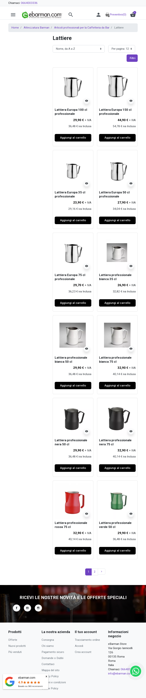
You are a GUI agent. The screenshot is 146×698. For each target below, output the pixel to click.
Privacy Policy (50, 676)
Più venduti (15, 652)
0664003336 (29, 3)
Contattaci (48, 664)
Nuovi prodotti (17, 646)
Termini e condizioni (54, 682)
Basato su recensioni (30, 686)
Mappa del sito (51, 670)
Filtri (132, 58)
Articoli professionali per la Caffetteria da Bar (81, 27)
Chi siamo (48, 646)
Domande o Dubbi (52, 658)
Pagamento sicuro (53, 652)
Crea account (83, 652)
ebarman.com (26, 677)
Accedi (79, 646)
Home (15, 27)
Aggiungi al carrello (73, 137)
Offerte (12, 640)
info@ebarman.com (120, 673)
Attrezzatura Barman (36, 27)
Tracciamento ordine (87, 640)
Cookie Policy (50, 688)
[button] (78, 15)
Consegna (48, 640)
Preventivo (115, 14)
